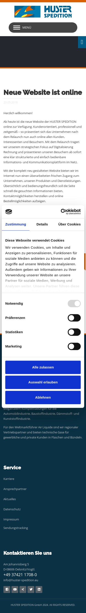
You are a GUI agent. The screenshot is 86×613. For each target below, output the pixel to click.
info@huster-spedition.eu (20, 580)
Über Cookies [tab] (69, 224)
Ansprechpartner (15, 489)
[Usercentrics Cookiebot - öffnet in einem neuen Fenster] (61, 212)
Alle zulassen (43, 367)
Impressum (11, 519)
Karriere (8, 479)
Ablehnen (43, 397)
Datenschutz (12, 509)
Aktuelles (9, 499)
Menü (26, 27)
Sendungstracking (15, 528)
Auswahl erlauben (43, 382)
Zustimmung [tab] (15, 224)
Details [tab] (42, 224)
